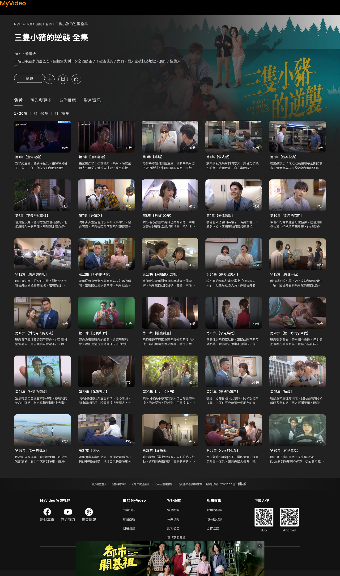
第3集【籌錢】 (154, 157)
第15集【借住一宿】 (286, 275)
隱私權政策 (218, 523)
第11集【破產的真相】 (33, 275)
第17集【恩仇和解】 (95, 335)
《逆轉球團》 (113, 487)
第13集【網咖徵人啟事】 (162, 275)
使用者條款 (218, 513)
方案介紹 (130, 513)
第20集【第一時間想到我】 (291, 335)
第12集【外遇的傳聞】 (97, 275)
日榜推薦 (130, 533)
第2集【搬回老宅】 (94, 157)
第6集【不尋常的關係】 (33, 216)
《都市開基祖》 (138, 487)
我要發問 (174, 523)
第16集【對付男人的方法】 (36, 335)
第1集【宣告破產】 (30, 157)
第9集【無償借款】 (221, 216)
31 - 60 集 (41, 114)
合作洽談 (217, 533)
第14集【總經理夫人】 (224, 275)
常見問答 (174, 513)
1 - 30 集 (21, 114)
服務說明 (130, 523)
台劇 (53, 23)
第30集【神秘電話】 (286, 453)
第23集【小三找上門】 (160, 394)
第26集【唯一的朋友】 (33, 453)
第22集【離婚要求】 (95, 394)
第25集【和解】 (282, 394)
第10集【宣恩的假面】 (288, 216)
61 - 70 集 (62, 114)
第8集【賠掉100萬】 (159, 216)
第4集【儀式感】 (219, 157)
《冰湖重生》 (90, 487)
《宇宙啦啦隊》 (164, 487)
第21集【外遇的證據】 (33, 394)
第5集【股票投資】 (285, 157)
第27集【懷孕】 (91, 453)
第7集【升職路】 (92, 216)
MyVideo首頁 (25, 23)
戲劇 (42, 23)
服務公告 (174, 533)
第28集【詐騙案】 (157, 453)
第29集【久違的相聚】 (224, 453)
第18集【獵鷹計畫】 (159, 335)
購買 (29, 80)
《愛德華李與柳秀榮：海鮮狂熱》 (204, 487)
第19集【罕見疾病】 (222, 335)
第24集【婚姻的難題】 (224, 394)
